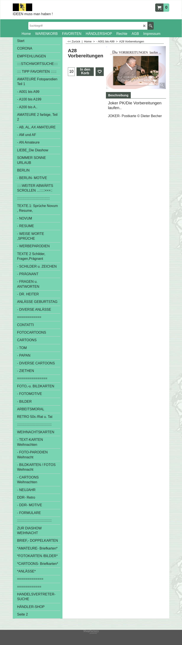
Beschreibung (118, 95)
